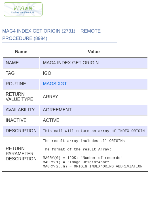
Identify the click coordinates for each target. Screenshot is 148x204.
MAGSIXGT (55, 83)
